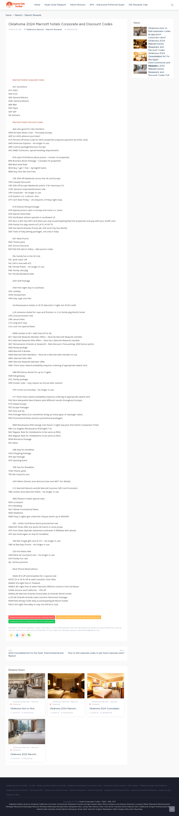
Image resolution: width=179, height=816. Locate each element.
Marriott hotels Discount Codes (28, 122)
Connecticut (62, 804)
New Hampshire (70, 806)
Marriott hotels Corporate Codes (28, 79)
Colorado (52, 804)
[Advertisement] (66, 52)
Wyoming (138, 809)
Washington (108, 809)
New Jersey (83, 806)
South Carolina (48, 809)
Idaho (99, 804)
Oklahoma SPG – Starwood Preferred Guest (49, 790)
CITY (114, 801)
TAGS (104, 801)
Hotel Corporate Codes (89, 801)
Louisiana (139, 804)
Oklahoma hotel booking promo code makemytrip (32, 621)
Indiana (112, 804)
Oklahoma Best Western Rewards (51, 785)
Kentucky (130, 804)
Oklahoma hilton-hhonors (17, 790)
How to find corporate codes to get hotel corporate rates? (96, 653)
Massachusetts (164, 804)
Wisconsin (129, 809)
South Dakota (62, 809)
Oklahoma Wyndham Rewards (144, 790)
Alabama (13, 804)
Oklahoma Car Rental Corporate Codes (84, 785)
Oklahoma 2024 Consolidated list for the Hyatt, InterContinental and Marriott (105, 709)
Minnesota (18, 806)
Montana (43, 806)
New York (104, 806)
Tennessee (72, 809)
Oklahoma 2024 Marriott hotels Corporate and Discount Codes (63, 709)
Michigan (9, 806)
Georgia (86, 804)
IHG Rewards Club (138, 5)
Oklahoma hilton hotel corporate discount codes (78, 617)
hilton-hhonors (77, 5)
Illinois (105, 804)
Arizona (26, 804)
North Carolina (115, 806)
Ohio (136, 806)
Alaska (20, 804)
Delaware (72, 804)
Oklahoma (143, 806)
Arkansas (35, 804)
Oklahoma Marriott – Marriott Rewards (44, 30)
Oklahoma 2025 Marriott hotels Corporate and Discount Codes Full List (23, 754)
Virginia (99, 809)
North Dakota (128, 806)
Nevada (60, 806)
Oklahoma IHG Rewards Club (116, 790)
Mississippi (27, 806)
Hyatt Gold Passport (55, 5)
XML (109, 801)
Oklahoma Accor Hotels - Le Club (20, 785)
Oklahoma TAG (12, 795)
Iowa (117, 804)
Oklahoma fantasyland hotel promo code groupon (32, 617)
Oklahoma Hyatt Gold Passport (153, 785)
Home (37, 5)
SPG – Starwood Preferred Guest (107, 5)
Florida (80, 804)
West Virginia (118, 809)
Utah (85, 809)
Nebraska (52, 806)
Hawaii (94, 804)
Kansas (123, 804)
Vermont (91, 809)
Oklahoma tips (164, 790)
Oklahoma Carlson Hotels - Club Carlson (120, 785)
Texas (80, 809)
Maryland (153, 804)
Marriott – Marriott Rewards (28, 15)
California (43, 804)
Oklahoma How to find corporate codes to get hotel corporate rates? (26, 709)
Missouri (35, 806)
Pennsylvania (161, 806)
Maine (146, 804)
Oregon (152, 806)
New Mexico (94, 806)
